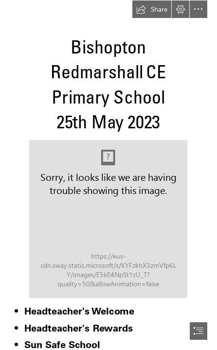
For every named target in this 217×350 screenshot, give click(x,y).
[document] (108, 175)
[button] (151, 9)
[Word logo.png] (108, 219)
